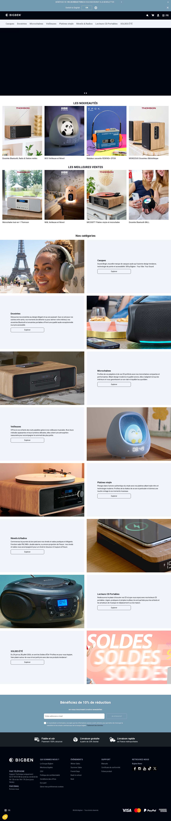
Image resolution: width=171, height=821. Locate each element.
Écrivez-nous (14, 789)
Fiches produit (106, 771)
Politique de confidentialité (50, 775)
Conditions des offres (48, 779)
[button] (84, 93)
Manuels (104, 764)
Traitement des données (95, 725)
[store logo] (13, 15)
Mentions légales (46, 767)
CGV (41, 771)
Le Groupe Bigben (46, 764)
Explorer (114, 271)
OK (87, 8)
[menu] (85, 24)
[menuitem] (11, 24)
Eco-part (43, 783)
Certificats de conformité (110, 767)
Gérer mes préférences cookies (52, 787)
